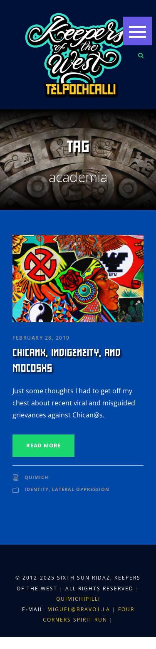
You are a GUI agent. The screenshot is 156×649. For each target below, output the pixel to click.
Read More (43, 445)
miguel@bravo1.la (78, 609)
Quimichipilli (78, 598)
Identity (37, 489)
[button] (137, 31)
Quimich (36, 477)
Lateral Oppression (80, 489)
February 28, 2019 (41, 337)
